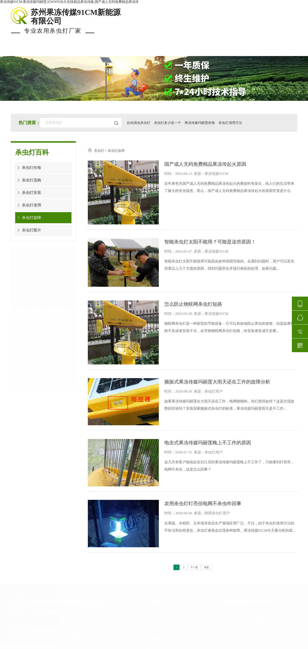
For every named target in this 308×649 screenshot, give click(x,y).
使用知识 (222, 50)
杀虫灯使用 (28, 205)
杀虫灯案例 (97, 50)
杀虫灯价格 (140, 50)
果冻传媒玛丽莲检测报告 (168, 586)
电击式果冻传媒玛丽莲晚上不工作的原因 (193, 393)
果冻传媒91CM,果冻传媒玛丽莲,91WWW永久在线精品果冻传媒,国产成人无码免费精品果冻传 (69, 2)
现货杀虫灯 (53, 50)
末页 (206, 499)
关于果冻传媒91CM (270, 50)
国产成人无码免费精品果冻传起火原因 (191, 162)
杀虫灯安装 (28, 193)
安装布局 (182, 50)
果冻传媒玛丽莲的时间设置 (168, 573)
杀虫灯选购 (28, 180)
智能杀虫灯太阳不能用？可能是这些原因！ (196, 226)
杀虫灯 (99, 151)
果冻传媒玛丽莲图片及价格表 (168, 605)
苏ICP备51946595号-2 (161, 644)
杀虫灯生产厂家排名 (168, 618)
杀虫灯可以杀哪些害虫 (168, 594)
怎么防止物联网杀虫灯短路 (179, 278)
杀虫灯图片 (28, 230)
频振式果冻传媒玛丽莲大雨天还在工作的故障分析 (203, 342)
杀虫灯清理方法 (233, 122)
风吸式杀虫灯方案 (33, 345)
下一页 (194, 499)
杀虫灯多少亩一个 (169, 122)
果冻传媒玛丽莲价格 (202, 122)
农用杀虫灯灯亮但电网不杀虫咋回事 (188, 444)
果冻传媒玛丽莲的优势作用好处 (168, 549)
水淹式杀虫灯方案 (33, 304)
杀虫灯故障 (28, 218)
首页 (15, 50)
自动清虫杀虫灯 (140, 122)
